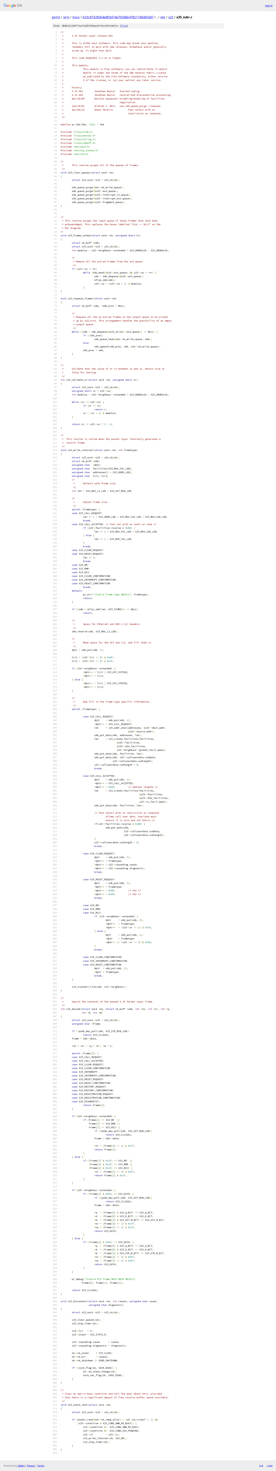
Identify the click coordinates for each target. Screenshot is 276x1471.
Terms (40, 1465)
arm (66, 17)
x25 (170, 17)
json (269, 1465)
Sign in (268, 5)
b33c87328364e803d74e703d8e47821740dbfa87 (118, 17)
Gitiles (21, 1465)
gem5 (56, 17)
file (124, 25)
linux (76, 17)
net (162, 17)
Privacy (31, 1465)
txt (261, 1465)
